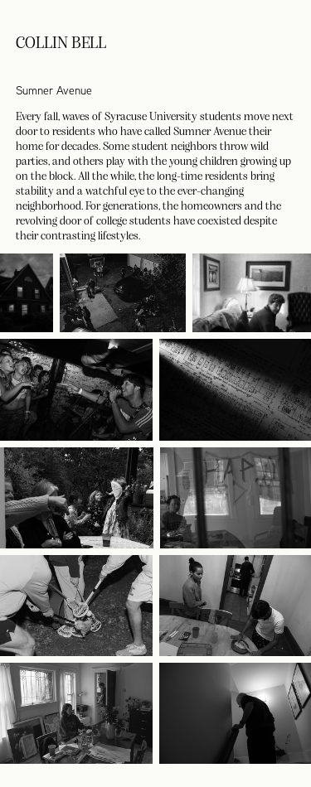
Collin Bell (61, 41)
